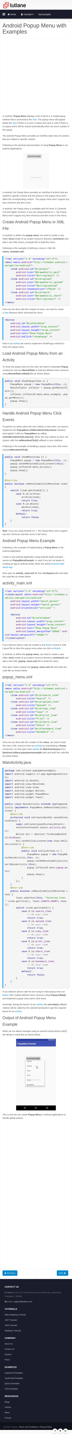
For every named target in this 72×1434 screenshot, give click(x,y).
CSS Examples (11, 1389)
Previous (9, 1273)
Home (12, 14)
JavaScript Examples (14, 1378)
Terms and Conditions (28, 1427)
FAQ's (7, 1360)
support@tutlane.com (23, 1302)
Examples (44, 14)
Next (62, 1273)
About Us (9, 1344)
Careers (8, 1354)
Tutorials (27, 14)
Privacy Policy (45, 1427)
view (34, 119)
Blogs (7, 1402)
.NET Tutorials (11, 1320)
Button (49, 645)
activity (17, 343)
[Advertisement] (36, 78)
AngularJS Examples (14, 1373)
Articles (8, 1407)
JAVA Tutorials (11, 1325)
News (7, 1412)
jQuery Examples (12, 1383)
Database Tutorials (13, 1331)
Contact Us (9, 1349)
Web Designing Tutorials (15, 1315)
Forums (8, 1418)
